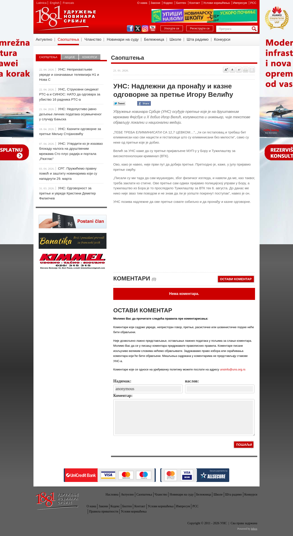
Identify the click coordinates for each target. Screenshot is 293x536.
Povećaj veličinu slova (226, 70)
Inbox (254, 528)
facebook (130, 28)
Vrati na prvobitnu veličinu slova (232, 70)
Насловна (112, 494)
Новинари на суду (123, 39)
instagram (145, 28)
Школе (175, 39)
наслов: (192, 381)
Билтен (181, 3)
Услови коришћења (216, 3)
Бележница (154, 39)
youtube (152, 28)
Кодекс (168, 3)
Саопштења (68, 39)
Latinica (41, 3)
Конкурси (222, 39)
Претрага (255, 29)
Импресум (240, 3)
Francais (68, 3)
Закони (156, 3)
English (54, 3)
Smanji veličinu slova (239, 70)
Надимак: (122, 381)
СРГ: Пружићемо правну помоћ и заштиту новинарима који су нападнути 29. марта (68, 173)
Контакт (195, 3)
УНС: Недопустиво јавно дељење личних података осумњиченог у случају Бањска (70, 114)
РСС (253, 3)
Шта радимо (198, 39)
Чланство (92, 39)
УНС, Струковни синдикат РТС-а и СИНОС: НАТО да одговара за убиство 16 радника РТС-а (69, 94)
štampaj (245, 70)
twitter (137, 28)
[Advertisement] (147, 236)
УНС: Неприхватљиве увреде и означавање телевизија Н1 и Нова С (69, 74)
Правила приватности (103, 511)
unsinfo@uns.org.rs (233, 369)
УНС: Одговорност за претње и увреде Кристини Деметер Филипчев (67, 193)
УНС (66, 18)
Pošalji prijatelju (252, 70)
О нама (142, 3)
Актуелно (44, 39)
